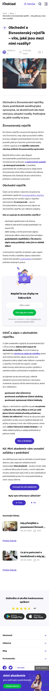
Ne (34, 502)
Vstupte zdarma (12, 686)
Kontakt (21, 667)
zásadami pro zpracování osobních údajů (28, 320)
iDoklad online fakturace (9, 4)
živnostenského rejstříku (33, 195)
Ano (20, 502)
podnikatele (25, 259)
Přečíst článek (9, 540)
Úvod (5, 13)
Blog (12, 13)
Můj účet (31, 4)
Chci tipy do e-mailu (24, 312)
